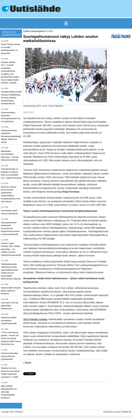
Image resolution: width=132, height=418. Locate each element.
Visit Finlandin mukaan (35, 319)
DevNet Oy (126, 412)
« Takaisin (27, 362)
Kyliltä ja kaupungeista (33, 31)
